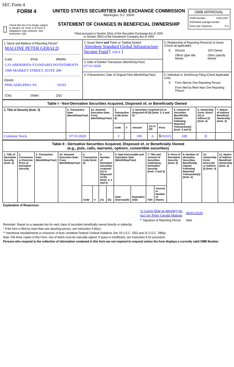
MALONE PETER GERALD (32, 48)
